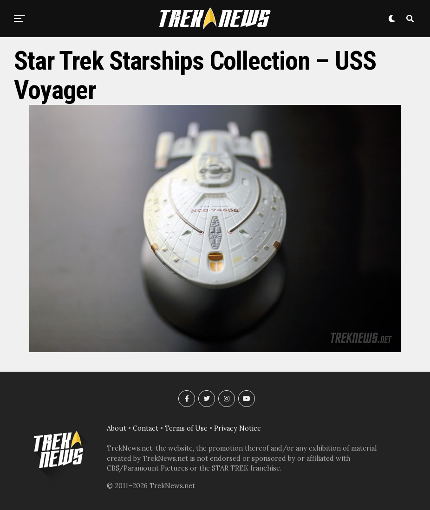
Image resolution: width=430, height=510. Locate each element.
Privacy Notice (237, 428)
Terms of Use (186, 428)
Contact (145, 428)
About (116, 428)
